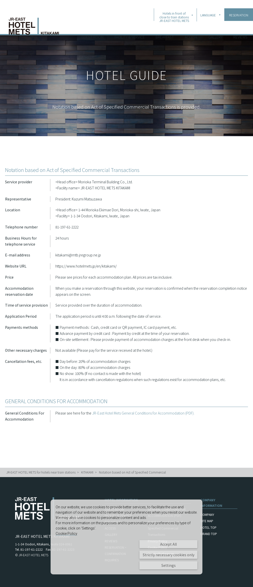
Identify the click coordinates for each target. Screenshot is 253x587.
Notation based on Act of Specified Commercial (132, 472)
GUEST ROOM (92, 27)
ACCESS (191, 27)
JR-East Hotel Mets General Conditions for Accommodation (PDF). (143, 413)
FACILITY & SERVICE (130, 27)
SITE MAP (206, 521)
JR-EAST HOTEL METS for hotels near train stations (41, 472)
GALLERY (215, 27)
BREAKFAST (165, 27)
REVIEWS (240, 27)
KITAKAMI (87, 472)
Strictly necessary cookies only (168, 554)
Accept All (168, 544)
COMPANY (207, 514)
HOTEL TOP (208, 527)
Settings (168, 565)
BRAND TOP (208, 534)
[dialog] (126, 537)
